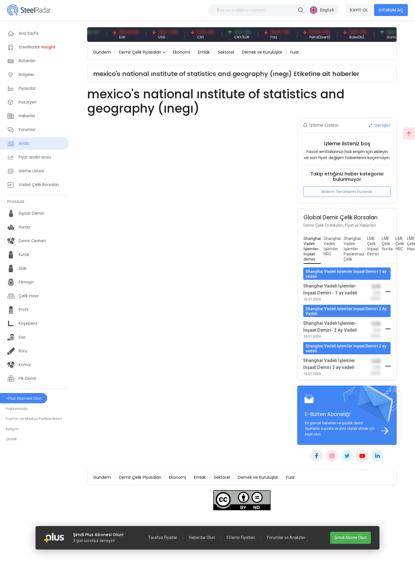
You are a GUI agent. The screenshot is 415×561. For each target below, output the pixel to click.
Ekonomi (181, 52)
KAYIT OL (359, 10)
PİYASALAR (15, 201)
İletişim (12, 429)
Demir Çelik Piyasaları (140, 52)
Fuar (294, 52)
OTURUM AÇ (391, 10)
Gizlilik (11, 439)
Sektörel (226, 52)
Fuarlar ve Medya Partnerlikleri (34, 418)
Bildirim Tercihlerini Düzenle (347, 191)
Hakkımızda (17, 408)
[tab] (312, 249)
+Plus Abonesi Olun (24, 398)
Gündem (102, 52)
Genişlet (380, 125)
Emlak (204, 52)
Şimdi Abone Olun (350, 537)
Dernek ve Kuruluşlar (262, 52)
